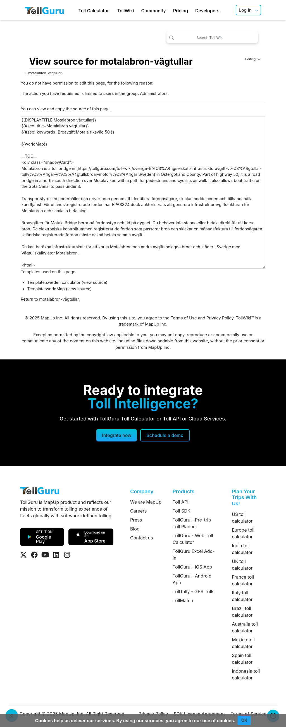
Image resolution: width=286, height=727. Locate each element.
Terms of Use (184, 318)
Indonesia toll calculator (246, 674)
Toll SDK (181, 511)
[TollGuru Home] (44, 10)
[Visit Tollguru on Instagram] (67, 554)
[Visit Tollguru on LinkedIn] (56, 554)
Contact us (141, 538)
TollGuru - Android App (192, 579)
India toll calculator (242, 549)
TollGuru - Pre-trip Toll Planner (192, 523)
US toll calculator (242, 517)
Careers (138, 511)
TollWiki (125, 10)
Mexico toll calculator (243, 643)
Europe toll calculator (243, 533)
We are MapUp (145, 502)
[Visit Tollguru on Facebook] (34, 554)
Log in (245, 10)
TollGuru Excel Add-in (194, 554)
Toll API (180, 502)
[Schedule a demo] (164, 435)
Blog (135, 529)
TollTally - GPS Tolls (193, 591)
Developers (207, 10)
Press (136, 520)
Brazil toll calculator (242, 612)
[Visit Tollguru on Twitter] (23, 554)
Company (141, 491)
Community (153, 10)
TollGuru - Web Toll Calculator (193, 539)
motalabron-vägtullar (44, 73)
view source (94, 282)
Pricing (180, 10)
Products (183, 491)
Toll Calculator (93, 10)
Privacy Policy (219, 318)
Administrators (154, 93)
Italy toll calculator (242, 596)
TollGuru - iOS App (192, 567)
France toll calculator (243, 580)
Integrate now (116, 435)
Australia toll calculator (245, 627)
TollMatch (183, 600)
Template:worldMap (46, 288)
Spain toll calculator (242, 659)
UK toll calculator (242, 564)
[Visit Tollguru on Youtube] (45, 555)
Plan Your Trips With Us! (244, 497)
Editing (252, 59)
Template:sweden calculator (53, 282)
